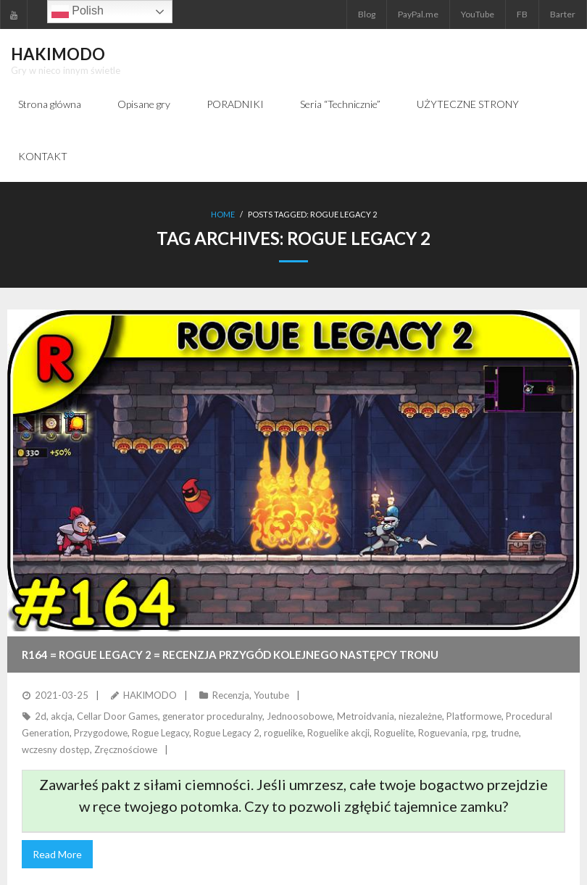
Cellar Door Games (117, 716)
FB (522, 14)
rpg (479, 733)
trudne (505, 733)
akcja (61, 716)
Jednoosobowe (300, 716)
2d (40, 716)
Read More (57, 854)
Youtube (271, 695)
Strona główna (49, 104)
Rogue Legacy (160, 733)
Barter (562, 14)
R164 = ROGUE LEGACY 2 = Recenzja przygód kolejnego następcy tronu (230, 654)
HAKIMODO (150, 695)
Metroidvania (365, 716)
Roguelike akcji (338, 733)
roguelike (283, 733)
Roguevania (442, 733)
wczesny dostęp (56, 749)
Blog (366, 14)
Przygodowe (101, 733)
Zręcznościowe (125, 749)
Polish (77, 11)
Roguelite (394, 733)
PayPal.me (418, 14)
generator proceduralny (212, 716)
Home (223, 214)
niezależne (420, 716)
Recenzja (230, 695)
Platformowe (473, 716)
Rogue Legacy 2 (226, 733)
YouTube (477, 14)
